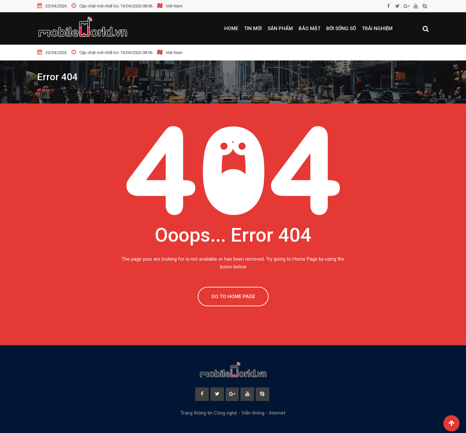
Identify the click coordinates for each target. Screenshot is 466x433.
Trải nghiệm (377, 28)
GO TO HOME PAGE (233, 296)
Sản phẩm (280, 28)
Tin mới (253, 28)
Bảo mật (309, 28)
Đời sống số (341, 28)
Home (231, 28)
